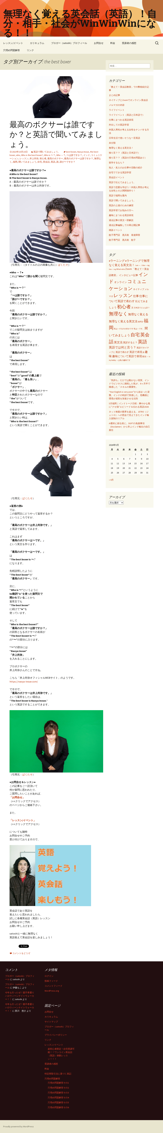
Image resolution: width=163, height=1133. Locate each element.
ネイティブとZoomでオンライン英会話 (128, 100)
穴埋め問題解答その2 (58, 1087)
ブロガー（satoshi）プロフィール (69, 43)
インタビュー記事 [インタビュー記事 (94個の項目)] (128, 275)
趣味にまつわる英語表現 (121, 215)
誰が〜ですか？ (67, 161)
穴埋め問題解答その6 (58, 1107)
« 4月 (111, 479)
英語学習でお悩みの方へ (121, 210)
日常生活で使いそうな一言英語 (124, 137)
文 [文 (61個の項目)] (132, 307)
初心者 (43, 158)
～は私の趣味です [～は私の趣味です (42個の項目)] (123, 360)
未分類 (112, 142)
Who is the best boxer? (32, 155)
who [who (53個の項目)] (123, 269)
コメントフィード (53, 985)
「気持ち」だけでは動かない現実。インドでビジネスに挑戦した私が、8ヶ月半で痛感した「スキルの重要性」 (129, 383)
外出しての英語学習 (119, 124)
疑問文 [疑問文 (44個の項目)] (140, 322)
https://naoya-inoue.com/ (24, 681)
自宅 (39, 161)
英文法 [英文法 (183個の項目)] (118, 342)
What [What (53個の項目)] (118, 269)
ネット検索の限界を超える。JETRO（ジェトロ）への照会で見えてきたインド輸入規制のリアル (129, 415)
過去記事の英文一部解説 (121, 220)
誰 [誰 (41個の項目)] (143, 352)
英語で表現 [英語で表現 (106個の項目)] (135, 351)
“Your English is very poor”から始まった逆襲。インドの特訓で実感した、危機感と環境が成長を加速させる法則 (129, 395)
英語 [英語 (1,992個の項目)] (142, 342)
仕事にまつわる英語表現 (121, 119)
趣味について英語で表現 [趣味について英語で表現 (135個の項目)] (127, 356)
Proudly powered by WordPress (18, 1126)
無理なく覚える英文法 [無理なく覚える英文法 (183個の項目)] (123, 321)
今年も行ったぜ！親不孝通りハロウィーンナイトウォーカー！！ (19, 996)
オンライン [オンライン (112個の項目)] (120, 282)
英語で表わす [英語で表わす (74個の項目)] (122, 352)
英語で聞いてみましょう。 (46, 151)
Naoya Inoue (83, 151)
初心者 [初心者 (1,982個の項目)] (124, 307)
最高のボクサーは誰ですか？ (78, 158)
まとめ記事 (114, 95)
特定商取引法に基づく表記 (58, 1073)
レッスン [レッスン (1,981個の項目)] (123, 295)
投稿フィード (51, 980)
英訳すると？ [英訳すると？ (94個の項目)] (130, 342)
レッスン (24, 158)
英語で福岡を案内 (118, 195)
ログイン (49, 976)
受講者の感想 (129, 43)
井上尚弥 (34, 158)
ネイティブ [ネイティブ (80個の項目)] (138, 289)
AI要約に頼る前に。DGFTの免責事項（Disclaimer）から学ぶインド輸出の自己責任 (129, 426)
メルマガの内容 (116, 105)
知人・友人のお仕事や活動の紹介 (125, 167)
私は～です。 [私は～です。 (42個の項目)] (139, 329)
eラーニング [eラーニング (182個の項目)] (117, 260)
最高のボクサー (55, 158)
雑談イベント (115, 230)
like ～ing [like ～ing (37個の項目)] (112, 269)
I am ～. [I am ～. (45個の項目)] (138, 265)
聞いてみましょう (27, 161)
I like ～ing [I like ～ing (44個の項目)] (145, 265)
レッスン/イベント (13, 43)
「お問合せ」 (17, 797)
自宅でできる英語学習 (120, 172)
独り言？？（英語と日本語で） (124, 152)
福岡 (15, 161)
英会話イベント (116, 177)
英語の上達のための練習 (121, 205)
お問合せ (98, 43)
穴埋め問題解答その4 (58, 1097)
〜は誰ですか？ (74, 155)
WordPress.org (52, 990)
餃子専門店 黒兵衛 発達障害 (124, 235)
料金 (112, 43)
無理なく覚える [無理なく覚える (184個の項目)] (138, 314)
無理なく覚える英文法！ (121, 147)
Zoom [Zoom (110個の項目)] (128, 268)
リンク (30, 50)
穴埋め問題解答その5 (58, 1102)
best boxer (71, 151)
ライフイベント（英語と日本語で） (127, 114)
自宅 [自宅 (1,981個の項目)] (135, 335)
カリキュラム (37, 43)
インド (86, 155)
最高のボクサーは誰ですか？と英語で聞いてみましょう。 (56, 134)
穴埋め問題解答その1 (58, 1082)
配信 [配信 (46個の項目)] (144, 356)
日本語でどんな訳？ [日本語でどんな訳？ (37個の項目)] (142, 308)
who (18, 155)
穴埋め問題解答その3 (58, 1092)
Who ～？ (60, 155)
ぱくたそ (63, 264)
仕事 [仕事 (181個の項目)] (136, 296)
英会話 (46, 161)
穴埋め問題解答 (11, 50)
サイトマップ (51, 1021)
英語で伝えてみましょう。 (122, 182)
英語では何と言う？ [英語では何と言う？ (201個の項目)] (122, 347)
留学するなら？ (116, 162)
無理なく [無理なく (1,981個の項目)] (118, 314)
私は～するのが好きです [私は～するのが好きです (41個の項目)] (123, 329)
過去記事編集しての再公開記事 (124, 225)
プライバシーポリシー (56, 1034)
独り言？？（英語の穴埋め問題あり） (128, 157)
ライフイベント (116, 109)
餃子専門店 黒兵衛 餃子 (122, 239)
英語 (53, 161)
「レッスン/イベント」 (23, 820)
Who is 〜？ (49, 155)
